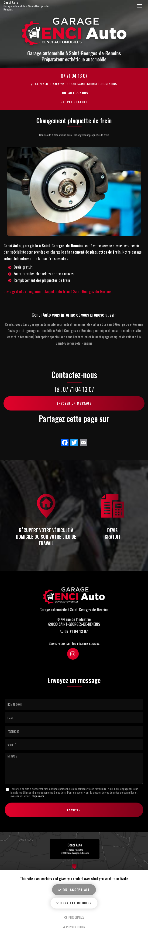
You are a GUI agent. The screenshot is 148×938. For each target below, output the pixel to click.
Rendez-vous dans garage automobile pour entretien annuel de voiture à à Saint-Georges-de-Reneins (74, 324)
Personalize (74, 917)
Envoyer (74, 809)
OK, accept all (74, 889)
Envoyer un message (74, 403)
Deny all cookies (74, 902)
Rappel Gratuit (74, 101)
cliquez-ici (38, 796)
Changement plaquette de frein (91, 135)
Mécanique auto (63, 135)
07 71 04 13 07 (74, 75)
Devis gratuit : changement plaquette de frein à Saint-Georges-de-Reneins (57, 291)
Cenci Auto (29, 6)
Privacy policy (74, 926)
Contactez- (74, 92)
